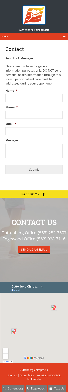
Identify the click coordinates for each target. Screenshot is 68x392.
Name (11, 91)
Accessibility (27, 375)
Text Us (57, 388)
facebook (34, 194)
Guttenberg (13, 388)
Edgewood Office (19, 239)
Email (11, 124)
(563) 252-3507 (52, 233)
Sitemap (12, 375)
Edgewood (36, 388)
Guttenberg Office (18, 233)
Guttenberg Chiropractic (34, 18)
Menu (4, 36)
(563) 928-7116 (51, 239)
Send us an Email (34, 250)
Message (11, 140)
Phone (11, 107)
